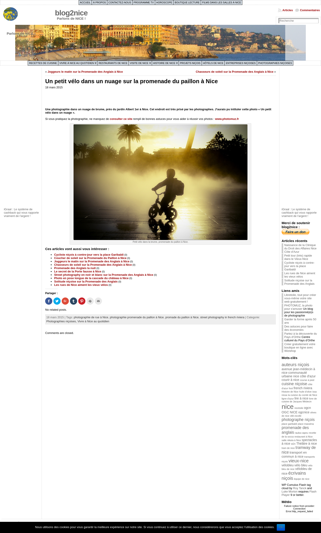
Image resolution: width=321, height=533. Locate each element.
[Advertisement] (22, 137)
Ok (281, 527)
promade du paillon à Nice (182, 317)
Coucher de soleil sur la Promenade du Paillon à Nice (90, 258)
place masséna (306, 424)
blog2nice (71, 13)
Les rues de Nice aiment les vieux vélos (81, 285)
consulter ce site (121, 119)
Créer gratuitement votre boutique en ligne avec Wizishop (299, 347)
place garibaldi (289, 424)
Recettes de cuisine (43, 63)
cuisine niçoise (294, 384)
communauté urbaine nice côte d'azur (299, 374)
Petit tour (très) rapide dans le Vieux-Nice (298, 257)
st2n (293, 443)
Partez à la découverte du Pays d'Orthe (300, 335)
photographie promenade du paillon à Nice (137, 317)
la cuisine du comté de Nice (302, 395)
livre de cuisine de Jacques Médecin (299, 400)
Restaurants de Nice (113, 63)
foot (291, 388)
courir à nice (290, 380)
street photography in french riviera (222, 317)
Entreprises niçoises (241, 63)
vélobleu (288, 465)
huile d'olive (305, 391)
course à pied (307, 380)
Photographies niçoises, (61, 321)
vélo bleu (300, 465)
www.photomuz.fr (227, 119)
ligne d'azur (288, 398)
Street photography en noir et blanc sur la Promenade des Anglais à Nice (103, 274)
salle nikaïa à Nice (291, 440)
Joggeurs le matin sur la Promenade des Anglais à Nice (85, 71)
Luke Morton (290, 491)
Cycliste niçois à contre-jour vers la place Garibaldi (89, 254)
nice (288, 406)
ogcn (307, 408)
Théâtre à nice (306, 443)
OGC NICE (290, 412)
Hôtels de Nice (213, 63)
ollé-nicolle (295, 415)
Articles (287, 10)
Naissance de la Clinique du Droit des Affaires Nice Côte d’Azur (300, 248)
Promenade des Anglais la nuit (75, 268)
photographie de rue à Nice (91, 317)
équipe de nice (301, 479)
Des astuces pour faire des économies (298, 328)
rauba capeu (301, 432)
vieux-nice (299, 460)
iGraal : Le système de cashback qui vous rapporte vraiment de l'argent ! (21, 213)
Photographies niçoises (275, 63)
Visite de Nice (139, 63)
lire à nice (301, 398)
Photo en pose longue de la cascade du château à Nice (91, 278)
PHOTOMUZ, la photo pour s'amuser (298, 307)
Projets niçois (190, 63)
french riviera (303, 388)
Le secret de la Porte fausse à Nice (77, 271)
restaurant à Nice (303, 436)
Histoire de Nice (164, 63)
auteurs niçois (295, 364)
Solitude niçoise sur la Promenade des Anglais (86, 281)
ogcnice (304, 412)
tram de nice (288, 448)
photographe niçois (298, 419)
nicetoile (298, 408)
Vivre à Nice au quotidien (76, 63)
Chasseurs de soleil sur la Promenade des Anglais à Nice (234, 71)
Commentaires (310, 10)
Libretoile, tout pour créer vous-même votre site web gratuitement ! (300, 298)
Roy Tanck (299, 488)
